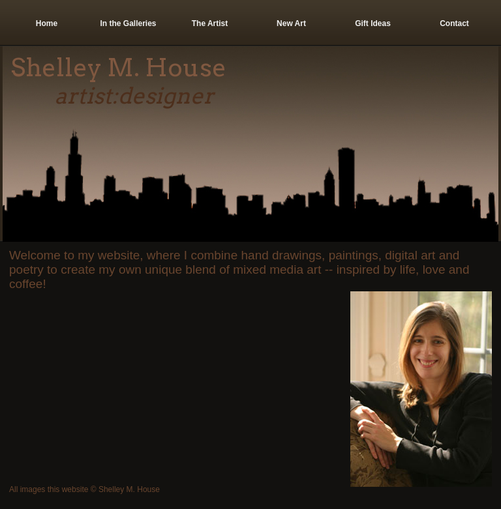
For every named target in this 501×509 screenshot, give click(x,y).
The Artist (210, 23)
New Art (291, 23)
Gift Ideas (373, 23)
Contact (454, 23)
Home (46, 23)
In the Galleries (128, 23)
